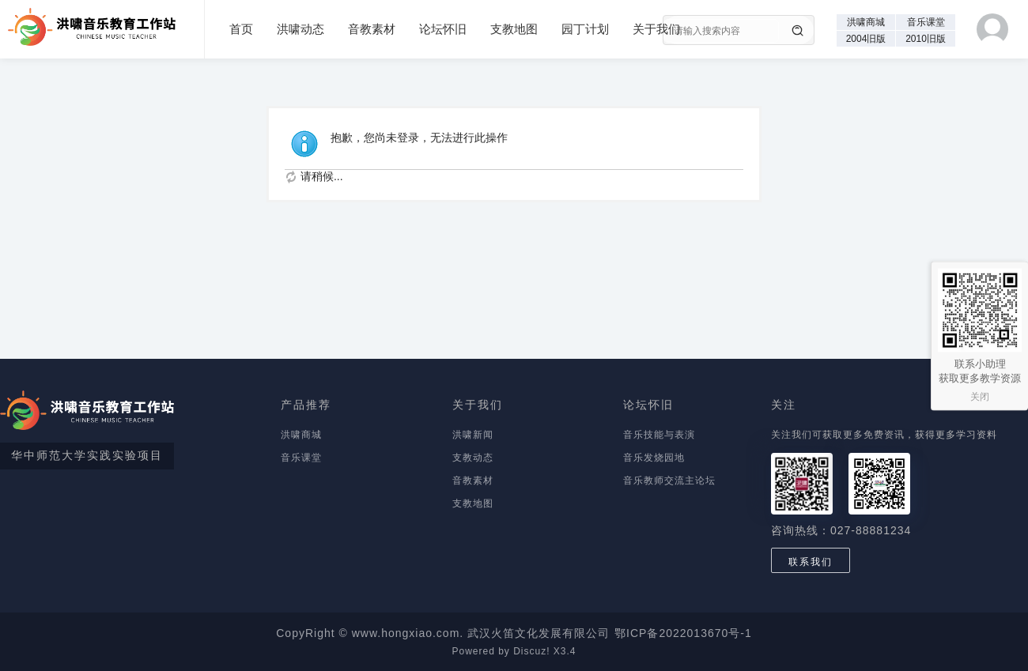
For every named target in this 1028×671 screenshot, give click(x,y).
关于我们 (656, 29)
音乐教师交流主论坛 (669, 480)
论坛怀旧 (443, 29)
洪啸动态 (300, 29)
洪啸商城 (866, 22)
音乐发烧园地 (654, 457)
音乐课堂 (926, 22)
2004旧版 (866, 38)
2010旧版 (925, 38)
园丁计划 (585, 29)
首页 (241, 29)
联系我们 (810, 561)
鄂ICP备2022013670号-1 (683, 633)
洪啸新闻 (472, 434)
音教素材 (371, 29)
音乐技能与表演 (659, 434)
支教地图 (514, 29)
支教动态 (472, 457)
